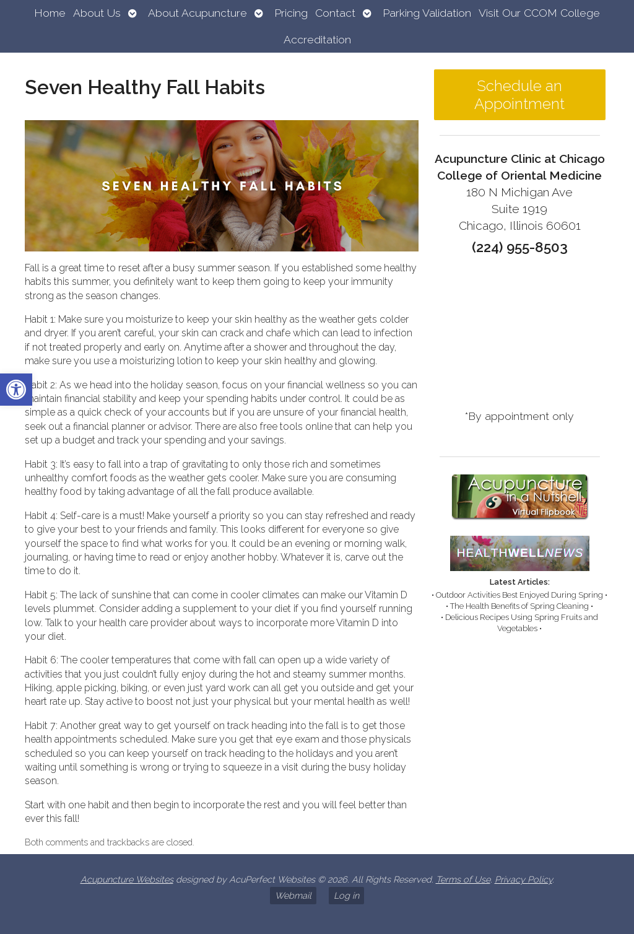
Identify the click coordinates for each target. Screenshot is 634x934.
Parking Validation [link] (427, 12)
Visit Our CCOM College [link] (539, 12)
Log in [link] (346, 895)
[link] (16, 389)
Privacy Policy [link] (523, 879)
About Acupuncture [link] (197, 12)
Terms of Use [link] (463, 879)
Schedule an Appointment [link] (519, 95)
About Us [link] (97, 12)
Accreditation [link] (317, 39)
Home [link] (50, 12)
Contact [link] (335, 12)
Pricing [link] (291, 12)
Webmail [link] (293, 895)
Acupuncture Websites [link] (126, 879)
